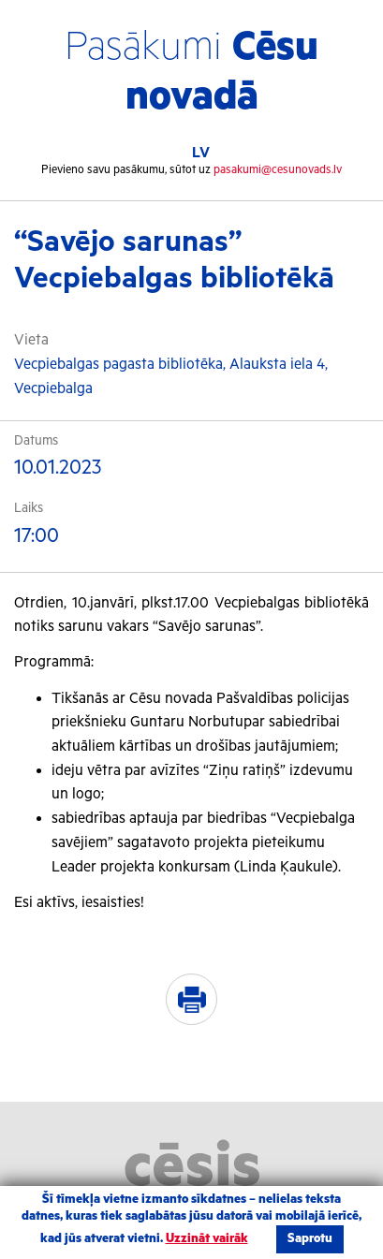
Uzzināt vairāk (207, 1239)
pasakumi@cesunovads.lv (278, 170)
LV (201, 153)
